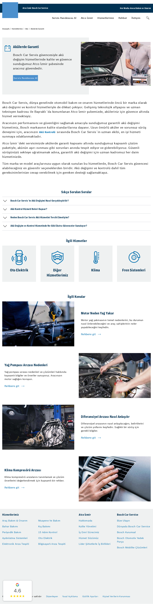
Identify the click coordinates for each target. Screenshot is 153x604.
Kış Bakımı (44, 526)
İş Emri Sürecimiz (89, 532)
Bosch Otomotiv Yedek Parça (130, 540)
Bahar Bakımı (10, 526)
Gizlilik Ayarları (90, 596)
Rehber (122, 17)
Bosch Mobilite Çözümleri (132, 547)
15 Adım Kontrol (47, 532)
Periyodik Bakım (11, 532)
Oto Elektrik (45, 538)
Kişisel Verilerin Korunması (116, 596)
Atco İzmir (87, 17)
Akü (26, 29)
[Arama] (148, 18)
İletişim (135, 17)
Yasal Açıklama (70, 596)
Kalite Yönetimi (87, 526)
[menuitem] (64, 18)
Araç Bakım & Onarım (14, 520)
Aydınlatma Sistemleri (14, 538)
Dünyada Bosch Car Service (133, 526)
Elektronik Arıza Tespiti (15, 543)
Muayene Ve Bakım (49, 520)
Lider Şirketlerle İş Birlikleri (94, 543)
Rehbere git (88, 334)
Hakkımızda (85, 520)
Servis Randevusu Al (64, 17)
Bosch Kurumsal (126, 532)
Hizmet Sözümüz (89, 538)
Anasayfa (5, 29)
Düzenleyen (52, 596)
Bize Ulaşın (123, 520)
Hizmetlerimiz (105, 17)
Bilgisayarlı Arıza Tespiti (52, 543)
